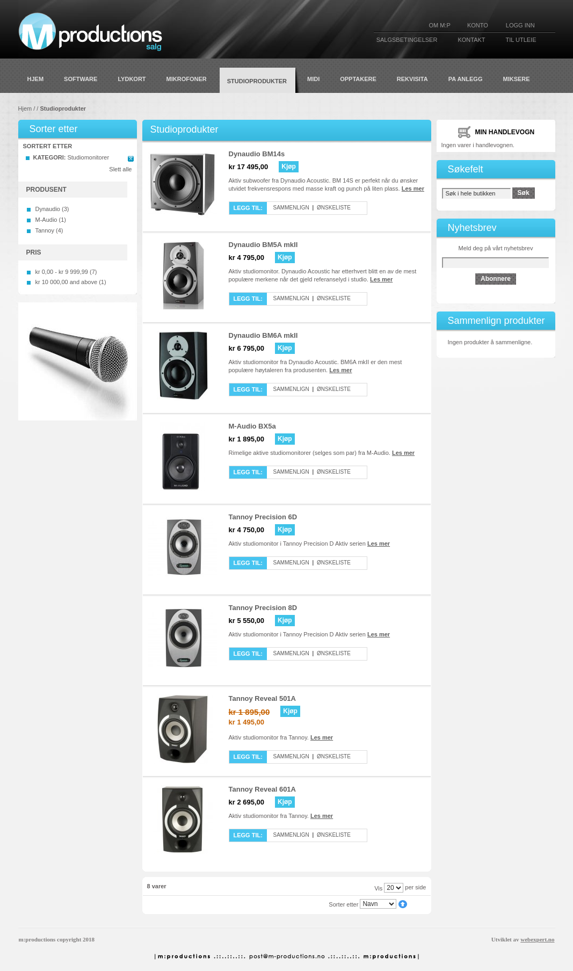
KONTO (477, 25)
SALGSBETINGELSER (407, 40)
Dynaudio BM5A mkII (263, 245)
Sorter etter (343, 904)
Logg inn (520, 25)
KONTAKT (471, 40)
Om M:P (440, 25)
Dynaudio (47, 209)
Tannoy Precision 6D (263, 517)
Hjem (25, 108)
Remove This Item (131, 159)
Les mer (413, 188)
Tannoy (44, 230)
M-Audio (46, 219)
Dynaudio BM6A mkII (263, 335)
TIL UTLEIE (520, 40)
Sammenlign (291, 208)
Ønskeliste (334, 208)
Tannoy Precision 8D (263, 608)
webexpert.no (537, 939)
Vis (378, 888)
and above (66, 282)
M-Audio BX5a (252, 426)
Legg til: (248, 208)
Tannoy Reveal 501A (262, 698)
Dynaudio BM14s (257, 154)
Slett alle (120, 169)
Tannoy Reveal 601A (262, 789)
